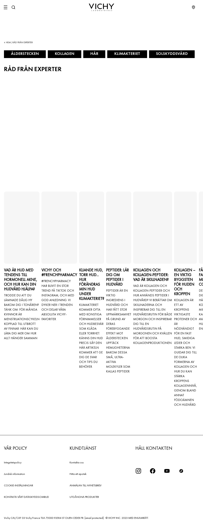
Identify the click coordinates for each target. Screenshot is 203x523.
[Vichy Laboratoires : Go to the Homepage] (101, 7)
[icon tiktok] (181, 471)
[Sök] (13, 7)
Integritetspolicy (12, 462)
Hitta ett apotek (78, 474)
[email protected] (94, 518)
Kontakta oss (77, 462)
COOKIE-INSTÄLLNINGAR (18, 485)
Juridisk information (14, 474)
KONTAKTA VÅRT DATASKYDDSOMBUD (26, 497)
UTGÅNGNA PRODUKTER (84, 497)
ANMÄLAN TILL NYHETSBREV (86, 485)
